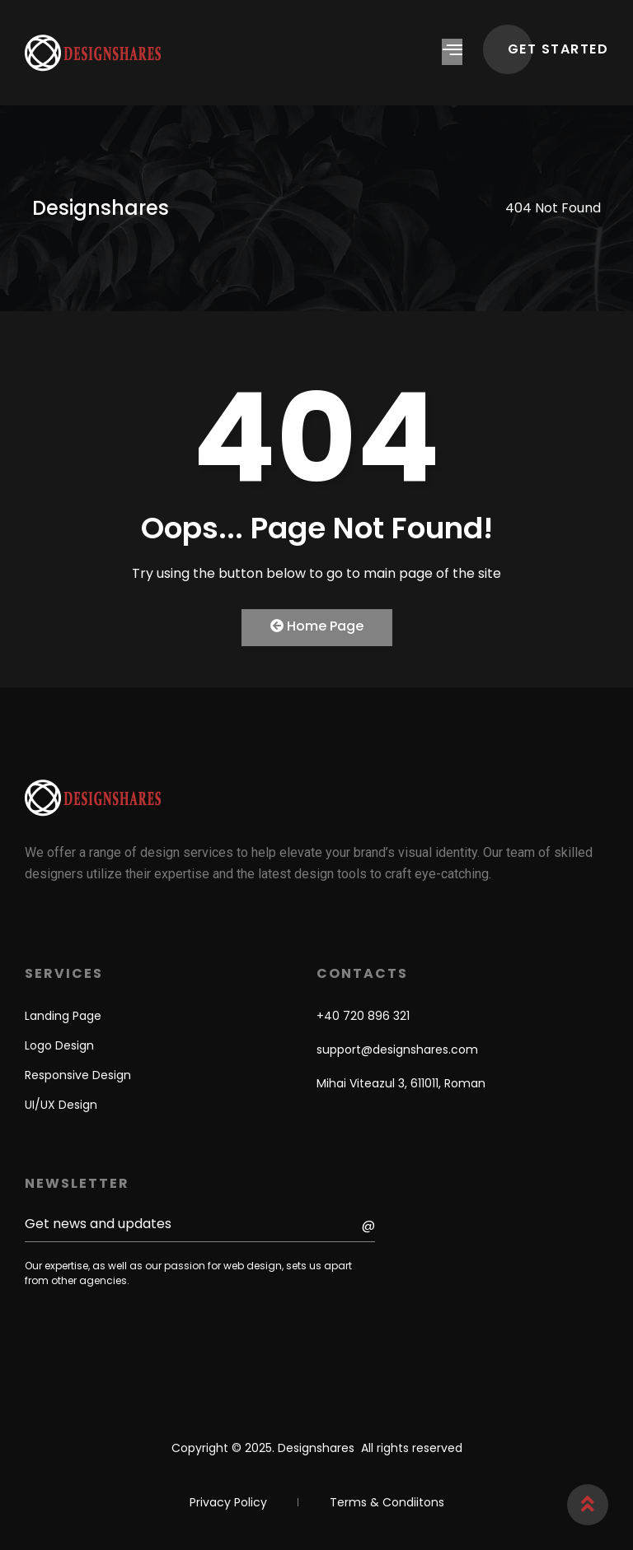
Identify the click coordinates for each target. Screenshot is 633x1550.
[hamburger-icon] (452, 52)
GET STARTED (558, 49)
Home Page (316, 626)
